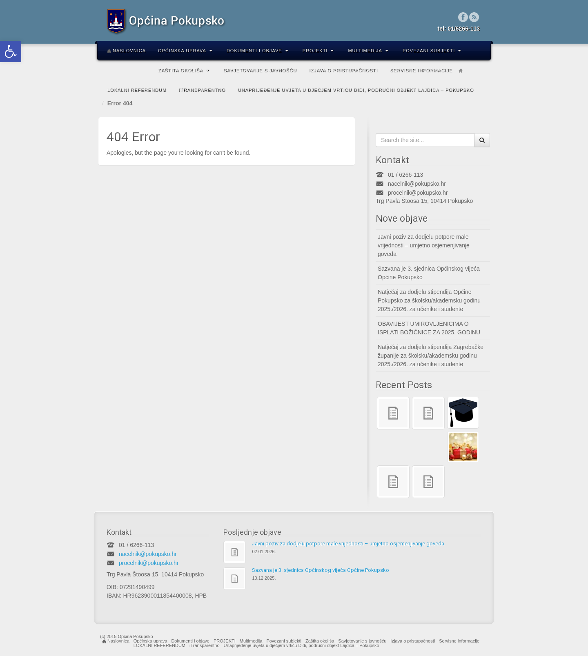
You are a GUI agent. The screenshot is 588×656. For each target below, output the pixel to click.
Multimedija (368, 50)
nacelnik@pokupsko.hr (417, 183)
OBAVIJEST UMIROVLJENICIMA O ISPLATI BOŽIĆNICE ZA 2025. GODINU (429, 328)
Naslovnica (126, 50)
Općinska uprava (185, 50)
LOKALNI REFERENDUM (136, 89)
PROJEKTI (318, 50)
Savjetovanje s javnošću (259, 70)
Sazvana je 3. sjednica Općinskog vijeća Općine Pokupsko (429, 272)
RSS (474, 17)
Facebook (463, 17)
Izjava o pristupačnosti (343, 70)
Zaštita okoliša (183, 70)
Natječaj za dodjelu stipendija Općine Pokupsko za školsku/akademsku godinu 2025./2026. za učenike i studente (429, 300)
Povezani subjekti (432, 50)
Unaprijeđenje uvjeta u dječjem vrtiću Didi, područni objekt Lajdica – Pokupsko (356, 89)
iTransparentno (201, 89)
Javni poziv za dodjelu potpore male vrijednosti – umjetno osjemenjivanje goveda (424, 245)
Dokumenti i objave (257, 50)
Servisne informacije (421, 70)
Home (461, 70)
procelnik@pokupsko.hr (418, 192)
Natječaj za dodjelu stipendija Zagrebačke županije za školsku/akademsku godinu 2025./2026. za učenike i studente (430, 355)
